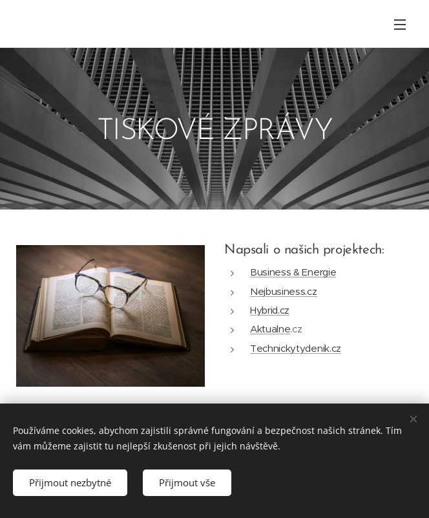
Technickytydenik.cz (295, 348)
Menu (400, 24)
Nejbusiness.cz (283, 291)
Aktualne (270, 329)
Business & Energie (293, 272)
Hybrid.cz (269, 310)
